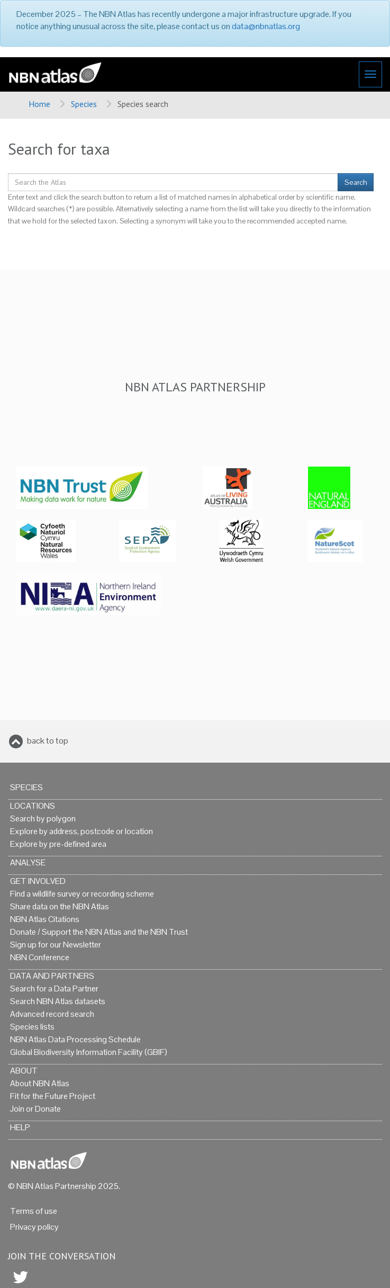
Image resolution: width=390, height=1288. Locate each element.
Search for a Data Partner (54, 988)
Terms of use (33, 1211)
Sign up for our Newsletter (55, 944)
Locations (32, 805)
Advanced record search (52, 1013)
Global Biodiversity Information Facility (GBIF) (88, 1052)
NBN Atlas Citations (44, 919)
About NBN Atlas (39, 1083)
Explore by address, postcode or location (81, 831)
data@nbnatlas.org (266, 26)
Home (39, 104)
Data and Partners (52, 975)
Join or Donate (35, 1108)
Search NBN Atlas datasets (57, 1001)
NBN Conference (39, 957)
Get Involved (38, 881)
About (24, 1070)
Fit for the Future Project (52, 1096)
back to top (47, 740)
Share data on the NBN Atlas (59, 906)
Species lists (32, 1026)
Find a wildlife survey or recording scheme (82, 893)
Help (20, 1127)
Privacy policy (34, 1226)
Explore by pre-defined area (58, 843)
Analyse (28, 862)
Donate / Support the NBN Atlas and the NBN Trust (99, 931)
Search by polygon (43, 818)
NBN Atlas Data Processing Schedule (75, 1039)
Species (84, 104)
